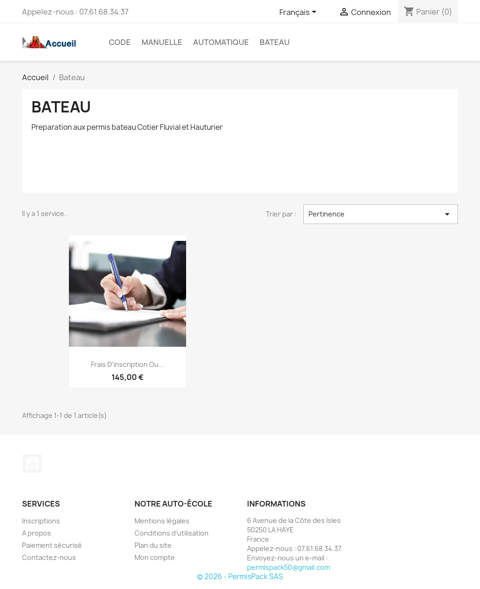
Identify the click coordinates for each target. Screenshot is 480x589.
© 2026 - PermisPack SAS (240, 577)
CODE (120, 42)
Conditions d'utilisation (172, 533)
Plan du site (153, 545)
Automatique (221, 42)
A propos (36, 533)
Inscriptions (41, 520)
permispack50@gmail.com (288, 567)
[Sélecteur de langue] (299, 12)
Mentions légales (162, 520)
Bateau (275, 42)
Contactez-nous (49, 557)
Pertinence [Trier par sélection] (380, 214)
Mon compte (155, 557)
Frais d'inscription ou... (127, 364)
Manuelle (162, 42)
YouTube (32, 463)
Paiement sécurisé (52, 545)
